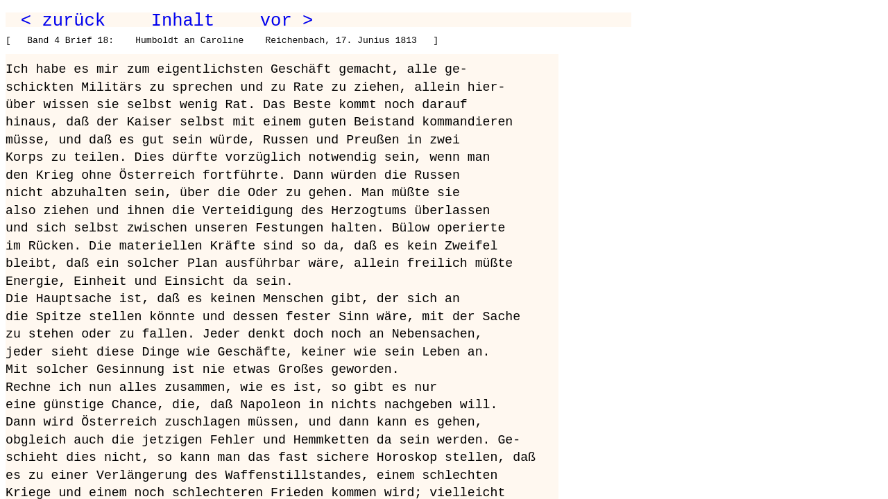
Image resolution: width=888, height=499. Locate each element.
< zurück (63, 21)
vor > (286, 21)
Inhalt (183, 21)
